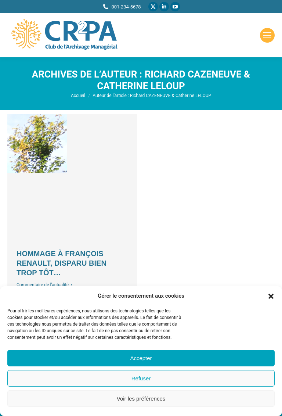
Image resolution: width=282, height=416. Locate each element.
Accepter (141, 358)
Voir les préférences (141, 398)
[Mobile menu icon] (267, 35)
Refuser (141, 378)
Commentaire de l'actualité (43, 284)
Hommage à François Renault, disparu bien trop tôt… (61, 263)
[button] (271, 296)
